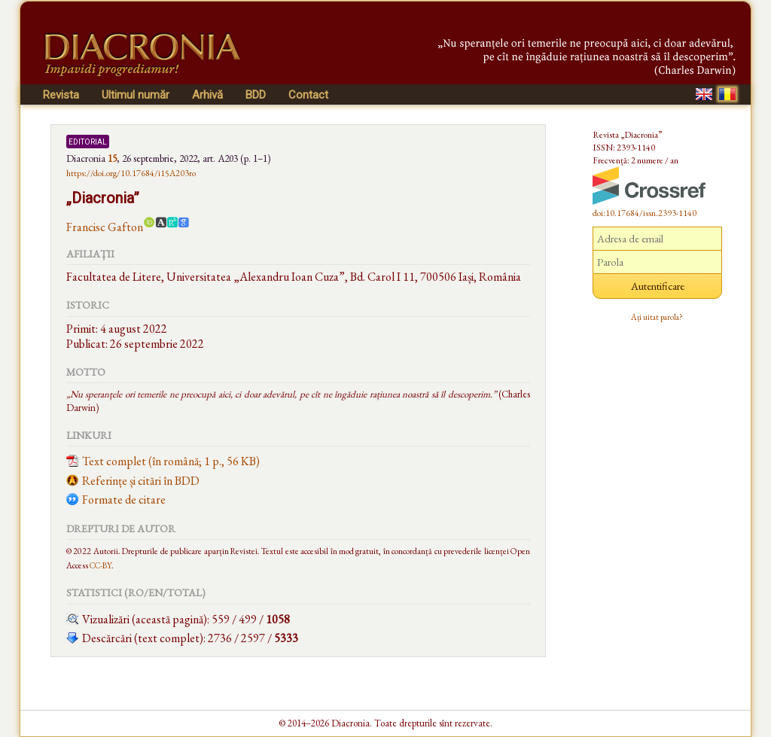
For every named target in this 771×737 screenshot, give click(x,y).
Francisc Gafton (104, 227)
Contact (308, 95)
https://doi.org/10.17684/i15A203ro (131, 173)
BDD (255, 95)
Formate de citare (124, 499)
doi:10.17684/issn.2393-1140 (644, 213)
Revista (61, 95)
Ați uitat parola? (657, 317)
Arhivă (207, 95)
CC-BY (100, 565)
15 (112, 158)
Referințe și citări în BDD (141, 481)
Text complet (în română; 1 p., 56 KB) (171, 461)
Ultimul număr (135, 95)
